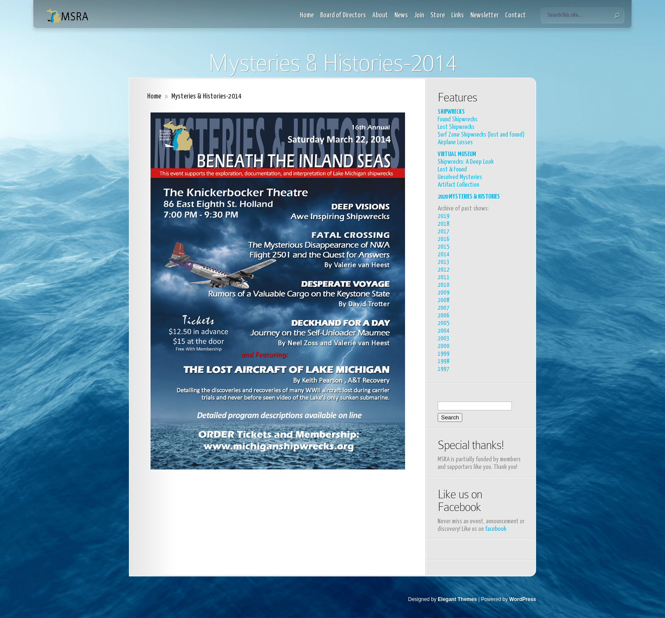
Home (307, 15)
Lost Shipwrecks (456, 127)
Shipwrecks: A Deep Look (466, 162)
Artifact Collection (458, 185)
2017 (444, 231)
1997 (444, 369)
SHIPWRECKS (451, 112)
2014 (444, 254)
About (380, 15)
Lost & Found (452, 169)
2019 (444, 216)
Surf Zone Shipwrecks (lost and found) (481, 135)
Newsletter (484, 15)
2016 (444, 239)
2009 (444, 292)
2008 (444, 300)
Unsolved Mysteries (460, 177)
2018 (444, 224)
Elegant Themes (457, 599)
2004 (444, 331)
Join (419, 15)
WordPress (522, 599)
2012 (444, 270)
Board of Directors (343, 15)
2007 (444, 308)
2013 (444, 262)
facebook (495, 529)
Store (437, 15)
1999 (444, 354)
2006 (444, 315)
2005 (444, 323)
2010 (444, 285)
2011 (444, 277)
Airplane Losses (455, 142)
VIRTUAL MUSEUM (457, 154)
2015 (444, 247)
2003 (444, 338)
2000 (444, 346)
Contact (515, 15)
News (401, 15)
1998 (444, 361)
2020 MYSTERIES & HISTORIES (469, 197)
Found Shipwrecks (458, 119)
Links (457, 15)
